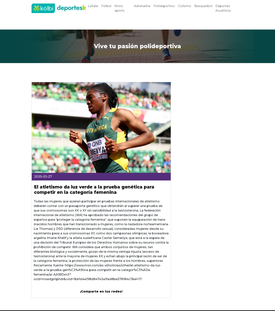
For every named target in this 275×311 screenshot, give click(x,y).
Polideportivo (164, 6)
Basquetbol (203, 6)
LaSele (93, 6)
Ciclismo (184, 6)
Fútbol (106, 6)
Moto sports (119, 8)
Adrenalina (142, 6)
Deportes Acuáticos (223, 8)
